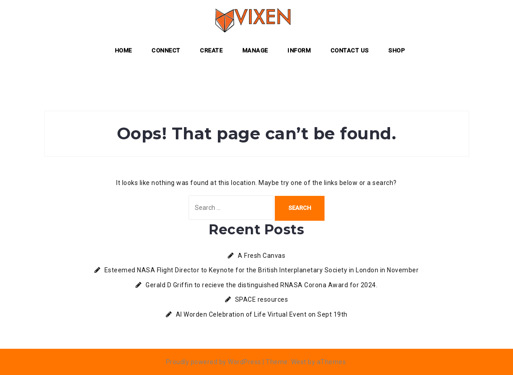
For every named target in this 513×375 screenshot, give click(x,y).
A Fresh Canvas (261, 255)
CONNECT (165, 50)
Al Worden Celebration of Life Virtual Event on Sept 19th (262, 314)
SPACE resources (261, 299)
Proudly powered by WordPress (213, 362)
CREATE (211, 50)
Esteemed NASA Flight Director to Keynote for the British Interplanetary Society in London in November (261, 270)
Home (123, 50)
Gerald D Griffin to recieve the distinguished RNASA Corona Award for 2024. (261, 285)
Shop (396, 50)
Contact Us (349, 50)
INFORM (299, 50)
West (298, 362)
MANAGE (255, 50)
